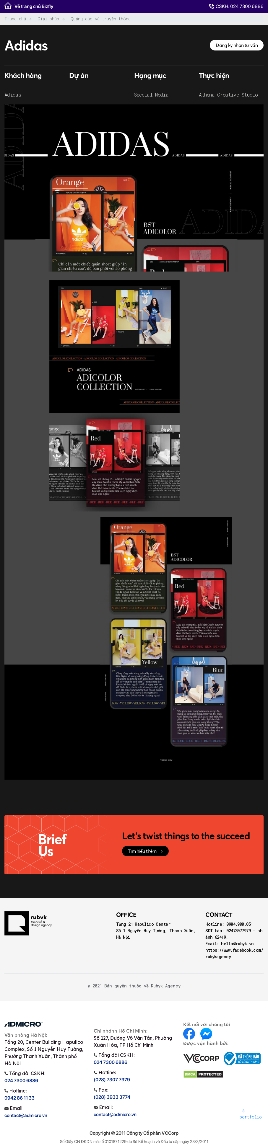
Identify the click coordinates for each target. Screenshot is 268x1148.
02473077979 (239, 930)
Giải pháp (48, 19)
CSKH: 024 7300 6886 (236, 6)
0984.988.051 (239, 924)
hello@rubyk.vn (237, 943)
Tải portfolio (251, 1114)
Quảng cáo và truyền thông (101, 19)
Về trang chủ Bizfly (28, 5)
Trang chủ (15, 19)
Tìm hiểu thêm (145, 851)
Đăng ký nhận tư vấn (237, 45)
